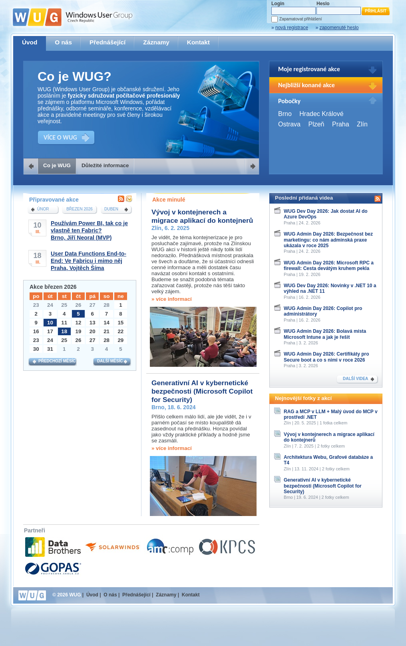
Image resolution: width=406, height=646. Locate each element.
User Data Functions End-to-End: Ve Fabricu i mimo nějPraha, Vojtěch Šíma (88, 260)
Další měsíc (110, 361)
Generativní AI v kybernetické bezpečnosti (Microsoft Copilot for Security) (202, 391)
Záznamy (156, 42)
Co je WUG (57, 165)
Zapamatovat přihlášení (300, 19)
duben (111, 209)
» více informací (171, 299)
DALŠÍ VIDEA (355, 378)
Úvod (29, 42)
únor (43, 209)
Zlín (362, 124)
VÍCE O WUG (60, 137)
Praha (340, 124)
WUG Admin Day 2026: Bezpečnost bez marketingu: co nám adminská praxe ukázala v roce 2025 (328, 239)
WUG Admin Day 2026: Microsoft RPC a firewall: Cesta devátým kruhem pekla (329, 265)
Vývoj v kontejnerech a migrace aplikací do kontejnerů (202, 216)
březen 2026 (79, 209)
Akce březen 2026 (53, 287)
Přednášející (107, 42)
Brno (285, 113)
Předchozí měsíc (57, 361)
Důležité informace (105, 165)
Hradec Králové (321, 113)
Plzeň (316, 124)
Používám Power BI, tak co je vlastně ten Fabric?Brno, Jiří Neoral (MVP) (89, 230)
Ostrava (289, 124)
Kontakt (198, 42)
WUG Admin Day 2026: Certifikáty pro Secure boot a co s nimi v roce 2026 (326, 356)
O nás (63, 42)
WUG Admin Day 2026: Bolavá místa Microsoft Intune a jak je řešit (325, 334)
